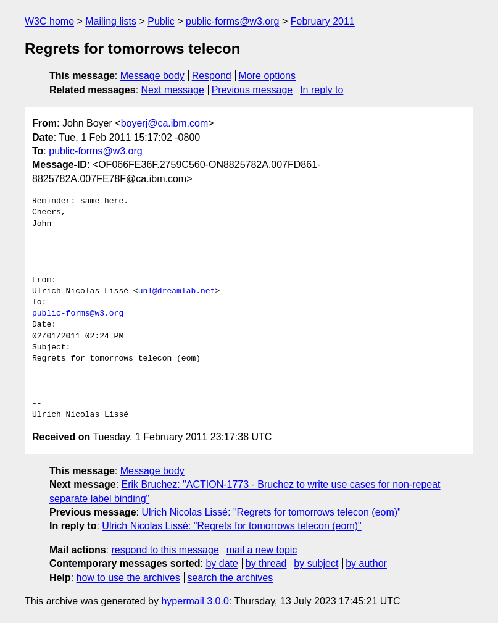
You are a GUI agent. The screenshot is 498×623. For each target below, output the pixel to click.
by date (221, 563)
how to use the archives (128, 577)
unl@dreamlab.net (176, 291)
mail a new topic (261, 550)
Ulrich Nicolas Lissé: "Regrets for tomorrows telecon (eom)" (270, 512)
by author (366, 563)
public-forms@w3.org (232, 21)
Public (161, 21)
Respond (211, 75)
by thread (266, 563)
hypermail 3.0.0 (194, 601)
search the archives (230, 577)
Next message (172, 90)
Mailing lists (110, 21)
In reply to (321, 90)
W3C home (49, 21)
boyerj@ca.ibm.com (165, 123)
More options (267, 75)
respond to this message (164, 550)
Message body (152, 75)
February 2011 (323, 21)
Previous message (252, 90)
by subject (316, 563)
